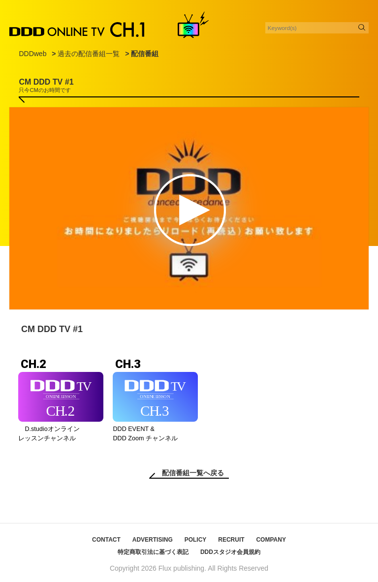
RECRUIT (231, 539)
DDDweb (32, 54)
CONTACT (106, 539)
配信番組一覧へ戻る (193, 473)
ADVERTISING (152, 539)
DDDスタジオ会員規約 (230, 552)
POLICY (196, 539)
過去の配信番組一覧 (89, 54)
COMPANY (270, 539)
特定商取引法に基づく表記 (153, 552)
